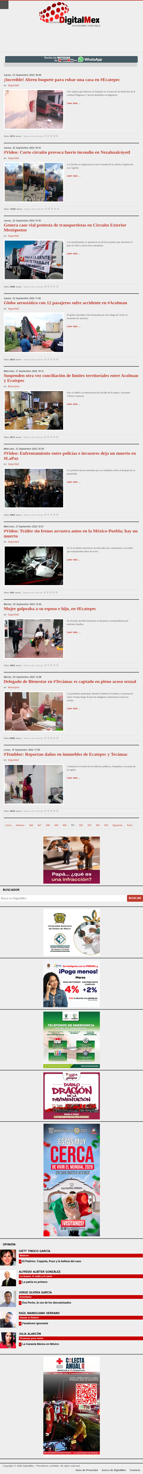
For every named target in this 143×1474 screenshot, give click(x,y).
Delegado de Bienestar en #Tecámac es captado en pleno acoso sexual (70, 681)
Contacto (135, 1470)
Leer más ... (74, 103)
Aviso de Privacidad (87, 1470)
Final (129, 825)
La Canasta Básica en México (40, 1344)
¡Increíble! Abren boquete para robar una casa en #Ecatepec (62, 79)
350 (65, 825)
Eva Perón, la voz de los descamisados (46, 1302)
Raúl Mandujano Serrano (39, 1313)
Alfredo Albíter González (39, 1272)
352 (81, 825)
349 (56, 825)
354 (98, 825)
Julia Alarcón (30, 1334)
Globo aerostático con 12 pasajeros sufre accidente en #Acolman (65, 302)
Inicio (8, 825)
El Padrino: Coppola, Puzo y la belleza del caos (51, 1261)
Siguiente (117, 825)
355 (106, 825)
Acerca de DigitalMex (114, 1470)
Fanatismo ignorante (34, 1323)
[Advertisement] (72, 39)
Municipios (13, 386)
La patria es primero (34, 1281)
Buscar (135, 898)
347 (39, 825)
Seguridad (13, 85)
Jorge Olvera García (35, 1293)
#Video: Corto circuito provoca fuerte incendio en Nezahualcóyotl (67, 152)
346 (31, 825)
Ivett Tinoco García (34, 1251)
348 (48, 825)
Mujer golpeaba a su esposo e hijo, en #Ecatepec (50, 608)
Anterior (20, 825)
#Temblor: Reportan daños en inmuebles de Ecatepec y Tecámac (66, 754)
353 (89, 825)
